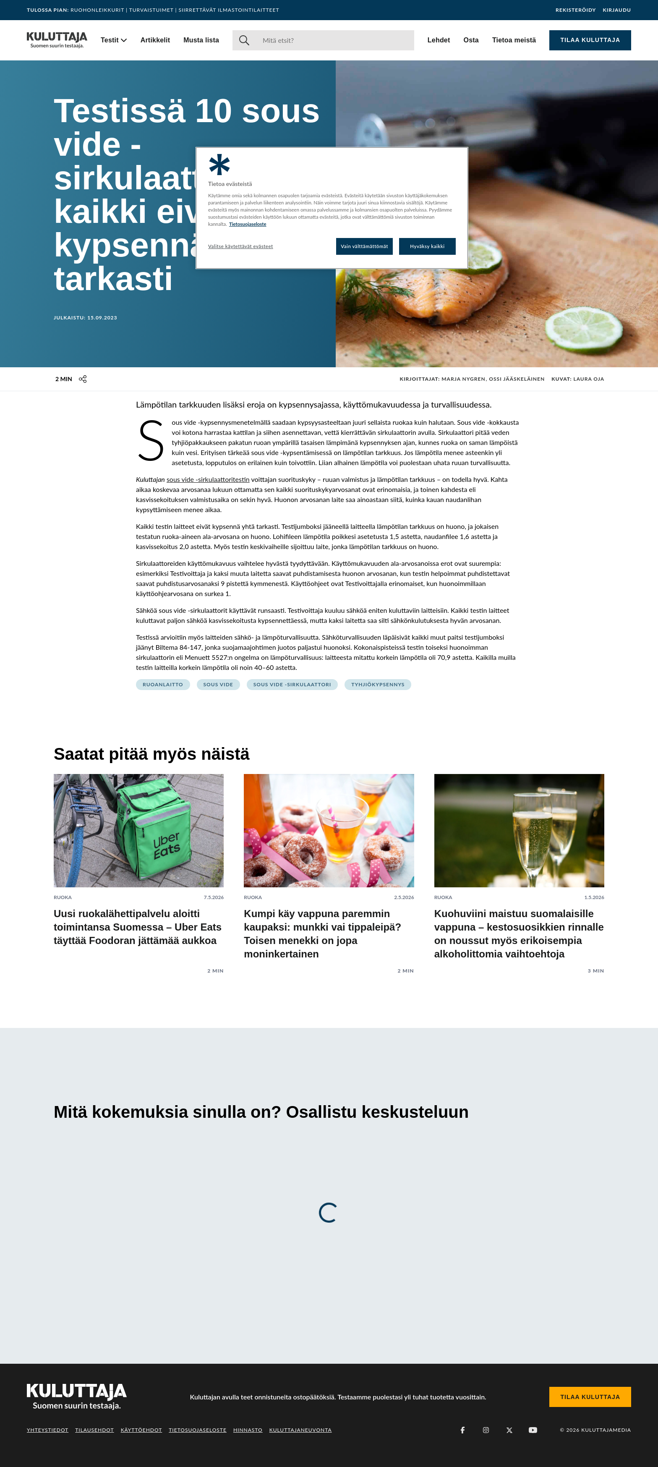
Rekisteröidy (576, 10)
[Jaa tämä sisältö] (82, 379)
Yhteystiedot (47, 1430)
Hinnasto (248, 1430)
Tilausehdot (94, 1430)
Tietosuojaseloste (198, 1430)
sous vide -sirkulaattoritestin (208, 479)
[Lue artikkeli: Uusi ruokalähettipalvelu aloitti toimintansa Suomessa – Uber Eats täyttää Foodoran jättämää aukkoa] (139, 867)
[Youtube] (533, 1430)
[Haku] (335, 40)
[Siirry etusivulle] (57, 40)
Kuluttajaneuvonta (300, 1430)
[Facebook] (462, 1430)
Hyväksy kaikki (427, 246)
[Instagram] (486, 1430)
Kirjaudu (617, 10)
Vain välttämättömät (364, 246)
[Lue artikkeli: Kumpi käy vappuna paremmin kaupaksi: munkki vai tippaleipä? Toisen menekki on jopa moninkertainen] (329, 867)
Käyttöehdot (141, 1430)
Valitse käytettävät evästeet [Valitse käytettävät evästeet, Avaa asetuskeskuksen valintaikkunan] (240, 246)
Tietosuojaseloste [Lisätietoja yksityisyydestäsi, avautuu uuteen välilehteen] (247, 224)
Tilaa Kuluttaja (590, 40)
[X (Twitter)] (509, 1430)
